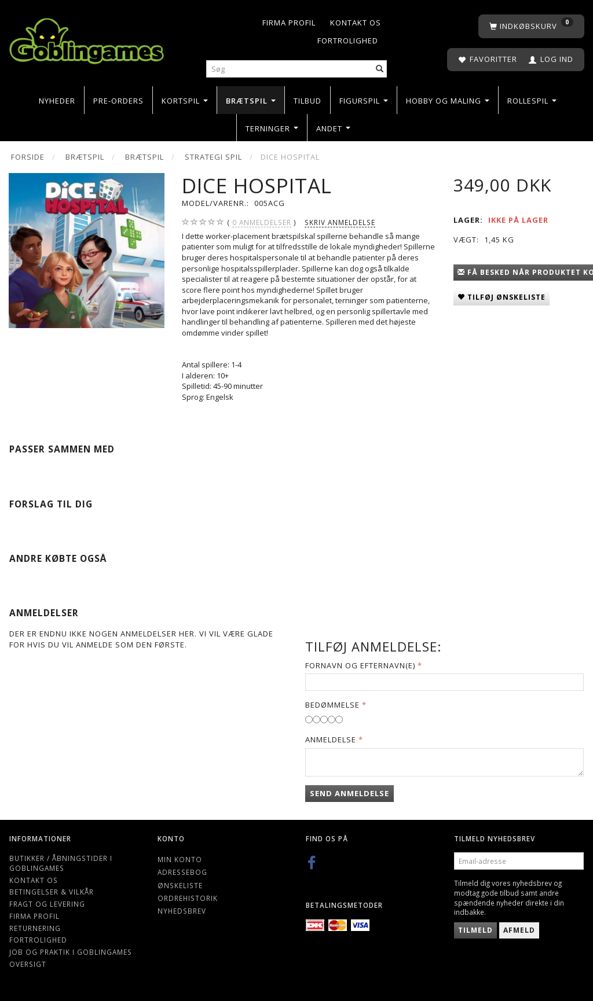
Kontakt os (355, 22)
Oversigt (27, 964)
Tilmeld (475, 930)
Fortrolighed (347, 40)
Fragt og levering (47, 903)
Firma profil (289, 22)
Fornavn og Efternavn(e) (360, 665)
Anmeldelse (330, 739)
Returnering (35, 928)
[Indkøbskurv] (531, 26)
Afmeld (519, 930)
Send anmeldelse (349, 793)
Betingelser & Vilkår (51, 891)
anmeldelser (261, 222)
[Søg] (380, 69)
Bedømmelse (332, 705)
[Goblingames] (86, 38)
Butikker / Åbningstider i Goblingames (60, 863)
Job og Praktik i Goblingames (70, 951)
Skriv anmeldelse (340, 222)
